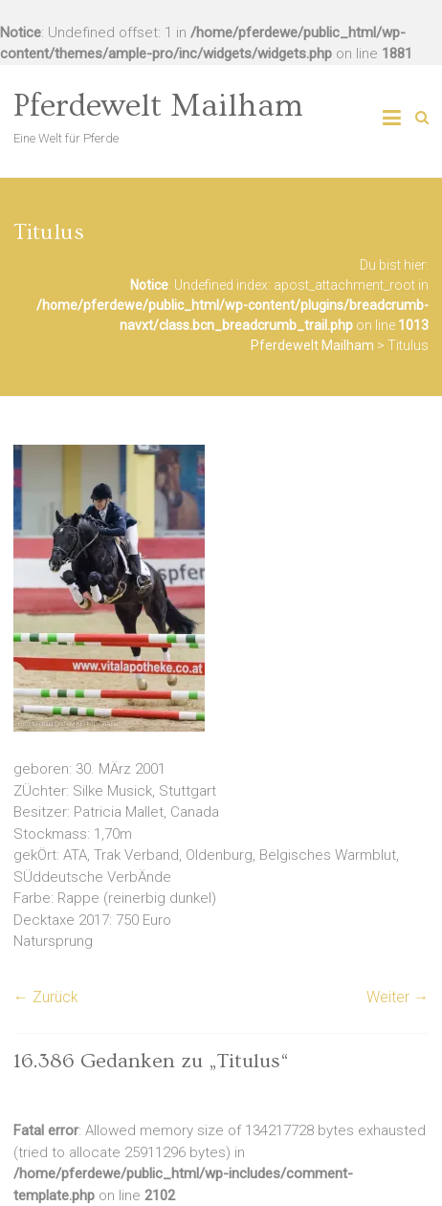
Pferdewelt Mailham (158, 106)
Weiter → (397, 997)
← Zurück (45, 997)
